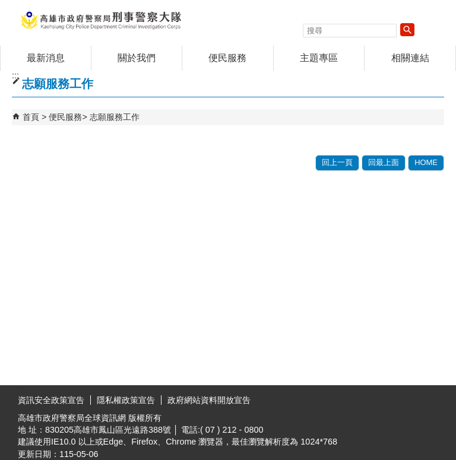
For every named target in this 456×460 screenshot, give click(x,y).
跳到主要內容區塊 (6, 6)
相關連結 (410, 58)
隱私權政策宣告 (126, 400)
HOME (426, 162)
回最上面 (383, 162)
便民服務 (227, 58)
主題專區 (319, 58)
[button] (407, 29)
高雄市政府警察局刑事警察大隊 (100, 20)
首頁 (31, 117)
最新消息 (46, 58)
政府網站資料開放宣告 (209, 400)
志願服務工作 (115, 117)
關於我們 (137, 58)
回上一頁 (337, 162)
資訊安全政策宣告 (51, 400)
